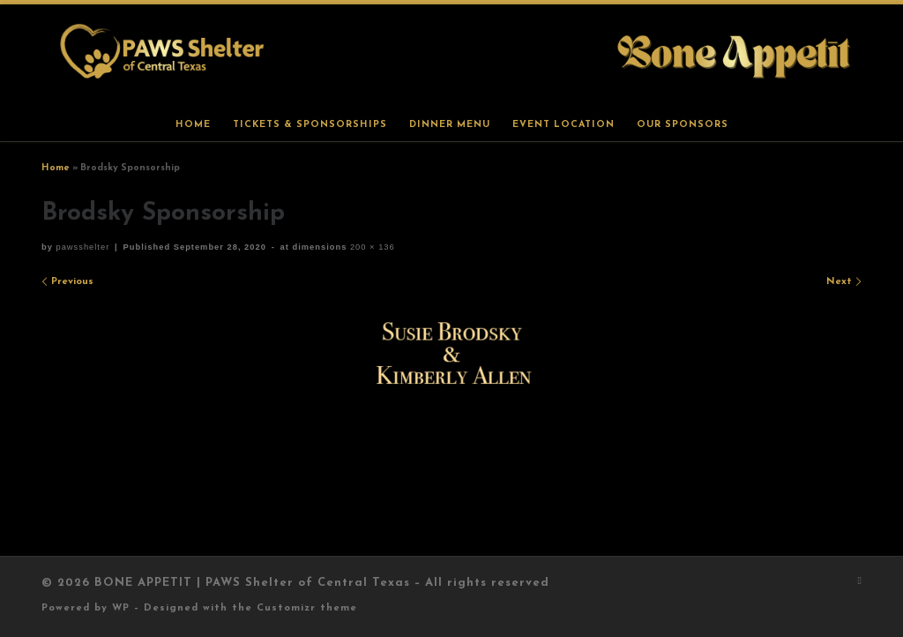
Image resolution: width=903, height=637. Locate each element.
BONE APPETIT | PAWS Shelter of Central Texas (252, 582)
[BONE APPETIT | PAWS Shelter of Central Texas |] (451, 55)
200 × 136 (370, 247)
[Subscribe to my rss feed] (860, 581)
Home (55, 168)
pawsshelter (82, 247)
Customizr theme (307, 608)
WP (121, 608)
